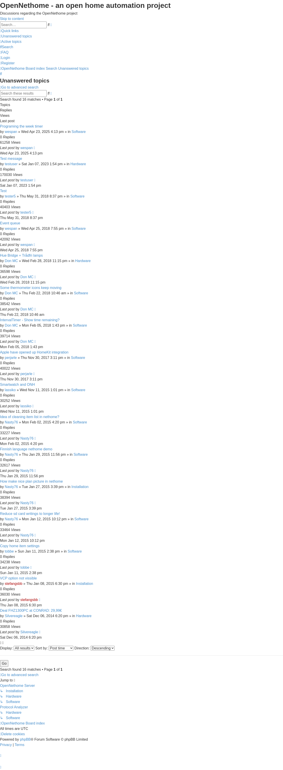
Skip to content (12, 19)
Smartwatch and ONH (17, 384)
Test (3, 191)
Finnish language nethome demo (26, 449)
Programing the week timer (21, 126)
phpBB (25, 739)
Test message (11, 159)
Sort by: (54, 648)
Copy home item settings (19, 546)
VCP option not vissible (18, 578)
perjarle (11, 358)
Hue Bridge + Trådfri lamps (21, 255)
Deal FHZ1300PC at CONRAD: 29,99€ (31, 610)
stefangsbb (13, 584)
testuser (11, 164)
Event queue (10, 223)
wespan (11, 132)
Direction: (94, 648)
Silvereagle (13, 616)
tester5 (10, 196)
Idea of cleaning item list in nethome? (29, 417)
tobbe (9, 551)
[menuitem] (16, 36)
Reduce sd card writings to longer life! (30, 514)
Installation (80, 487)
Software (79, 132)
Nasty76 (11, 422)
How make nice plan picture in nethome (31, 481)
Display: (17, 648)
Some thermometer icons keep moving (30, 288)
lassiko (10, 390)
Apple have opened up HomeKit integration (34, 352)
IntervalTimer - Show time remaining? (29, 320)
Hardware (78, 164)
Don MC (11, 261)
